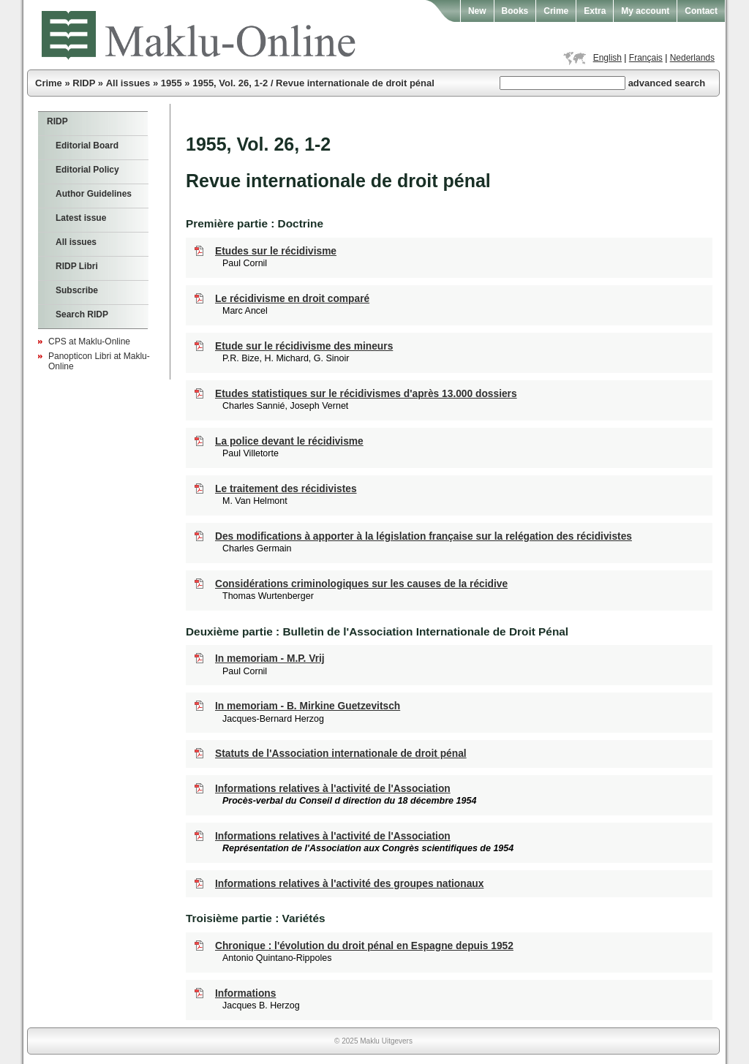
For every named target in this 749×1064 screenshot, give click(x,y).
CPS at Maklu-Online (89, 341)
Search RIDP (82, 314)
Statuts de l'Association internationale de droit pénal (341, 753)
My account (645, 11)
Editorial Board (87, 145)
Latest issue (81, 218)
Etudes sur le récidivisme (275, 251)
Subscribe (77, 290)
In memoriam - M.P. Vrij (270, 658)
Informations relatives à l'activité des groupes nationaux (349, 883)
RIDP (83, 83)
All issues (128, 83)
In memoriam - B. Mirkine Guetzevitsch (307, 706)
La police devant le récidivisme (289, 441)
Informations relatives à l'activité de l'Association (333, 788)
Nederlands (692, 58)
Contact (701, 11)
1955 (171, 83)
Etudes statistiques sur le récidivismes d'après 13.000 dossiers (366, 393)
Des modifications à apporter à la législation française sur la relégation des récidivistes (423, 536)
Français (646, 58)
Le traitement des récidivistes (286, 488)
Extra (595, 11)
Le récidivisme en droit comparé (292, 298)
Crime (555, 11)
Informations (245, 993)
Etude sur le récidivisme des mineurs (304, 346)
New (477, 11)
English (607, 58)
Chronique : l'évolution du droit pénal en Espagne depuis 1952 (364, 945)
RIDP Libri (77, 266)
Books (515, 11)
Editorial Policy (87, 170)
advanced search (667, 83)
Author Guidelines (94, 194)
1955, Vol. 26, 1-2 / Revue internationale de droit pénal (313, 83)
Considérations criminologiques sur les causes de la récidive (361, 583)
